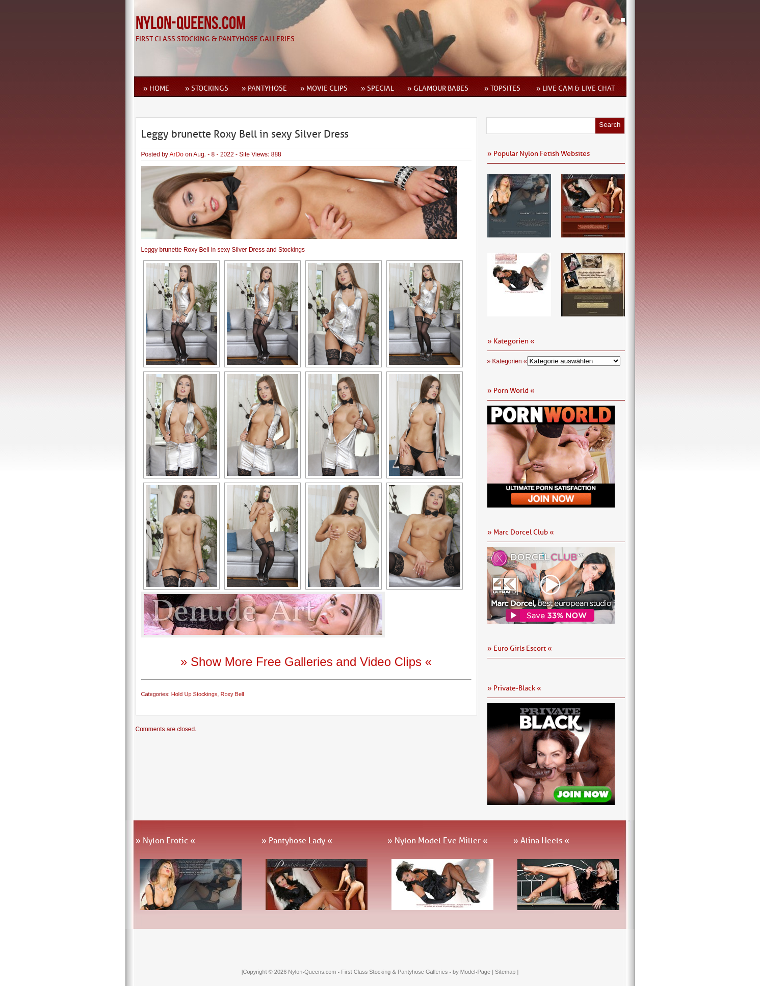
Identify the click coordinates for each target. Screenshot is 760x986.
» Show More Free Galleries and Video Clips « (306, 662)
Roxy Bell (232, 694)
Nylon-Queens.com (191, 24)
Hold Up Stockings (194, 694)
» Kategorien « (507, 361)
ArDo (177, 154)
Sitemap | (506, 972)
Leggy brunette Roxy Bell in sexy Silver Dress (245, 134)
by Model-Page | (474, 972)
